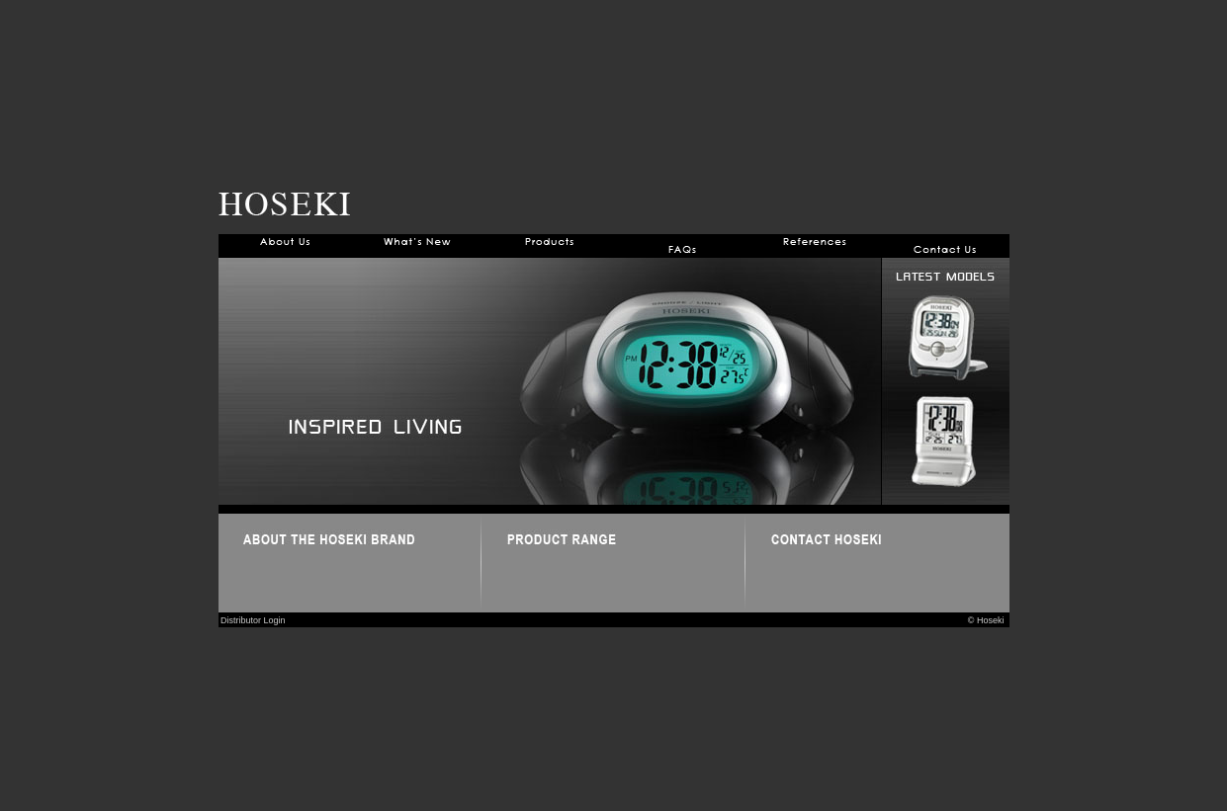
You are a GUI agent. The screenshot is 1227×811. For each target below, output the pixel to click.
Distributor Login (252, 620)
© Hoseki (988, 620)
